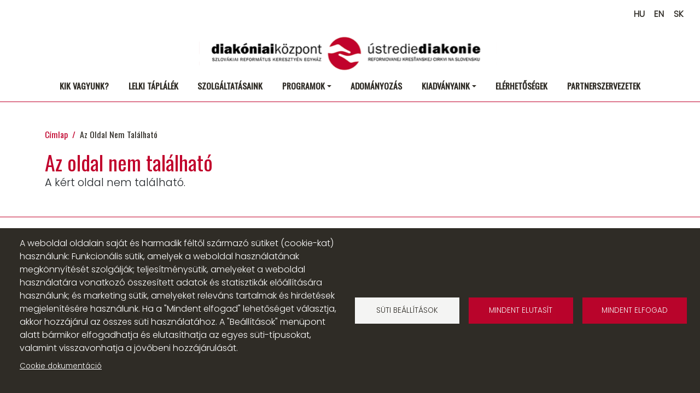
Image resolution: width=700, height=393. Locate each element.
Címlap (56, 134)
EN (659, 14)
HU (639, 14)
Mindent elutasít (520, 310)
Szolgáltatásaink (229, 85)
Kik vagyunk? (84, 85)
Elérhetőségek (521, 85)
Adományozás (376, 85)
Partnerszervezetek (603, 85)
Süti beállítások (407, 310)
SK (679, 14)
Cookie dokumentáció (61, 366)
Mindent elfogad (635, 310)
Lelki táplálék (153, 85)
